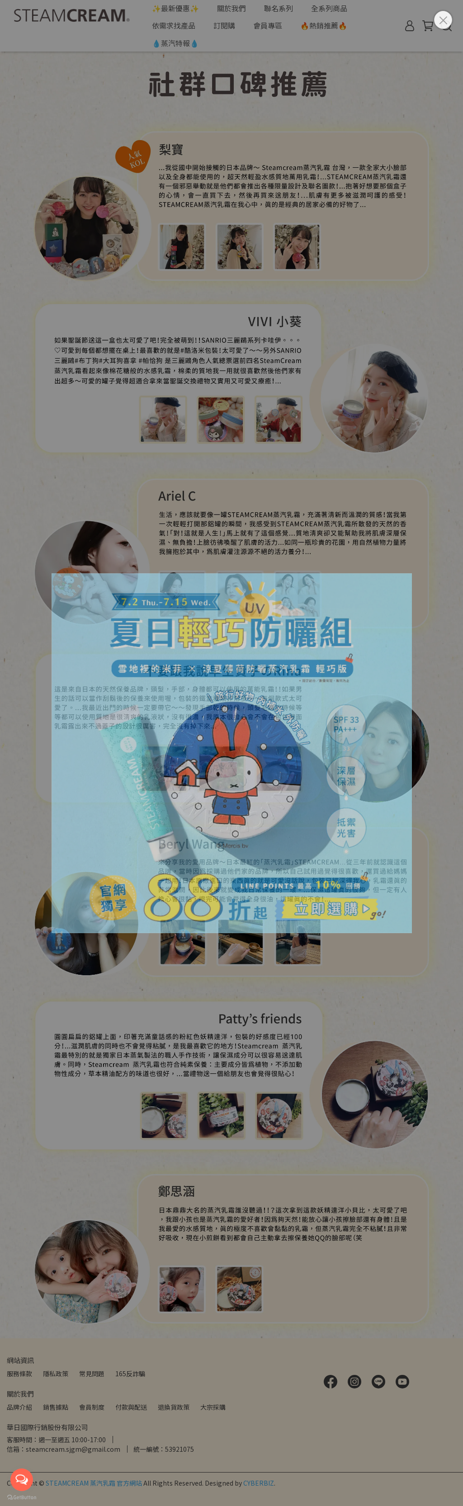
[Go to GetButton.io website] (21, 1497)
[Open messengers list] (21, 1479)
